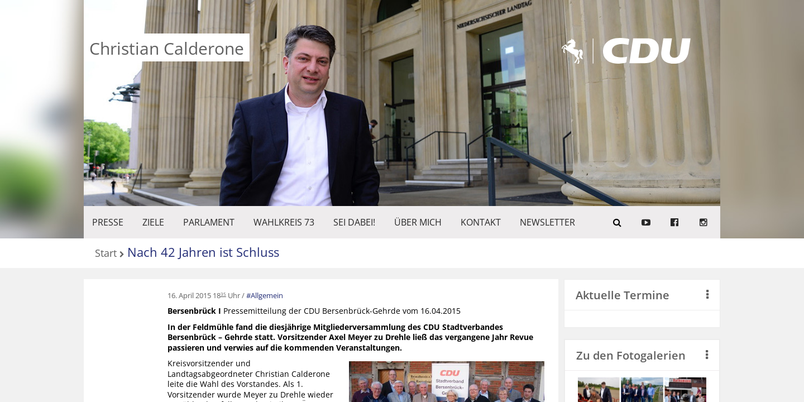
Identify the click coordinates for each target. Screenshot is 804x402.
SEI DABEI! (354, 222)
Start (106, 254)
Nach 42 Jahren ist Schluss (203, 251)
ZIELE (153, 222)
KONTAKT (481, 222)
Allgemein (267, 295)
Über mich (418, 222)
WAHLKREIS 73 (283, 222)
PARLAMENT (208, 222)
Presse (107, 222)
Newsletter (547, 222)
